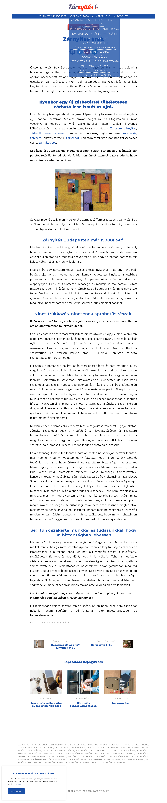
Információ (17, 784)
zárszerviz (60, 133)
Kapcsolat (120, 16)
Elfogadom (16, 791)
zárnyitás (130, 128)
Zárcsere (116, 128)
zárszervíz (129, 133)
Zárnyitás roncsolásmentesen (83, 704)
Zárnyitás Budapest (52, 16)
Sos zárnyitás (121, 703)
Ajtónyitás (103, 16)
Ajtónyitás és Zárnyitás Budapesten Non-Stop (46, 704)
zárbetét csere (40, 133)
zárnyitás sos (47, 143)
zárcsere (35, 138)
